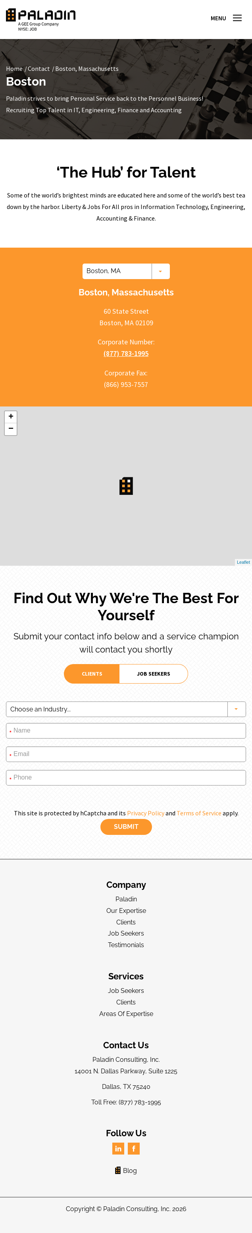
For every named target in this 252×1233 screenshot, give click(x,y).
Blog (126, 1170)
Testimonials (126, 945)
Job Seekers (126, 933)
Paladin (126, 899)
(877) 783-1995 (126, 353)
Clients (126, 922)
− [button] (10, 429)
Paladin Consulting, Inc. (137, 1209)
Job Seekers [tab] (153, 673)
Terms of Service (199, 813)
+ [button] (10, 417)
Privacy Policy (145, 813)
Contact (39, 68)
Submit (126, 826)
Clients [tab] (92, 673)
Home (14, 68)
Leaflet (243, 562)
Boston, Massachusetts (87, 68)
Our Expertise (126, 910)
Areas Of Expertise (126, 1014)
